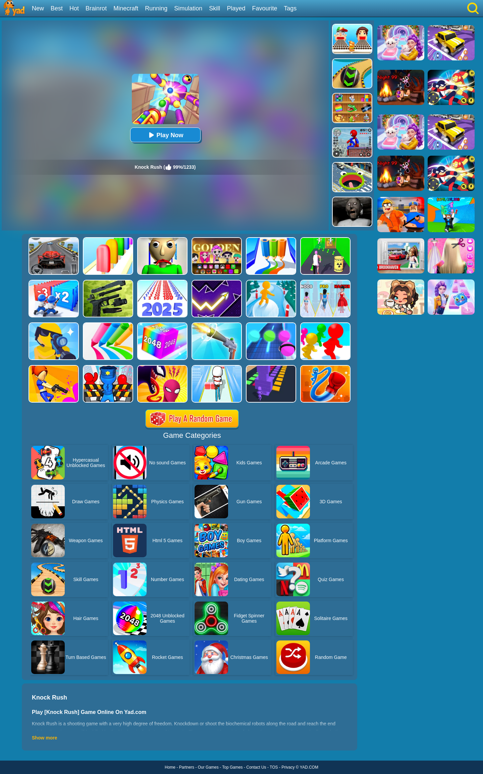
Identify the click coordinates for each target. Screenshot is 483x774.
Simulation (188, 8)
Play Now (165, 135)
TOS (274, 767)
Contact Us (256, 767)
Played (236, 8)
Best (57, 8)
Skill (214, 8)
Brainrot (96, 8)
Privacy (287, 767)
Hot (74, 8)
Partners (186, 767)
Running (156, 8)
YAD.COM (309, 767)
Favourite (264, 8)
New (38, 8)
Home (170, 767)
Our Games (208, 767)
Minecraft (125, 8)
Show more (44, 737)
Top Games (232, 767)
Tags (290, 8)
